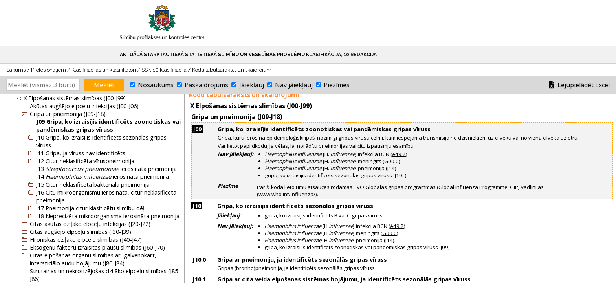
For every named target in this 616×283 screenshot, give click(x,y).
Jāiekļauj (251, 85)
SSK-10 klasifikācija (164, 70)
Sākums (16, 70)
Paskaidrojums (206, 85)
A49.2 (399, 154)
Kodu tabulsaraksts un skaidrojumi (232, 70)
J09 (444, 247)
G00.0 (391, 161)
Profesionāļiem (48, 70)
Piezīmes (337, 85)
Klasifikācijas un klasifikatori (104, 70)
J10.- (400, 175)
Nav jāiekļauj (294, 85)
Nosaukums (156, 85)
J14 (391, 168)
